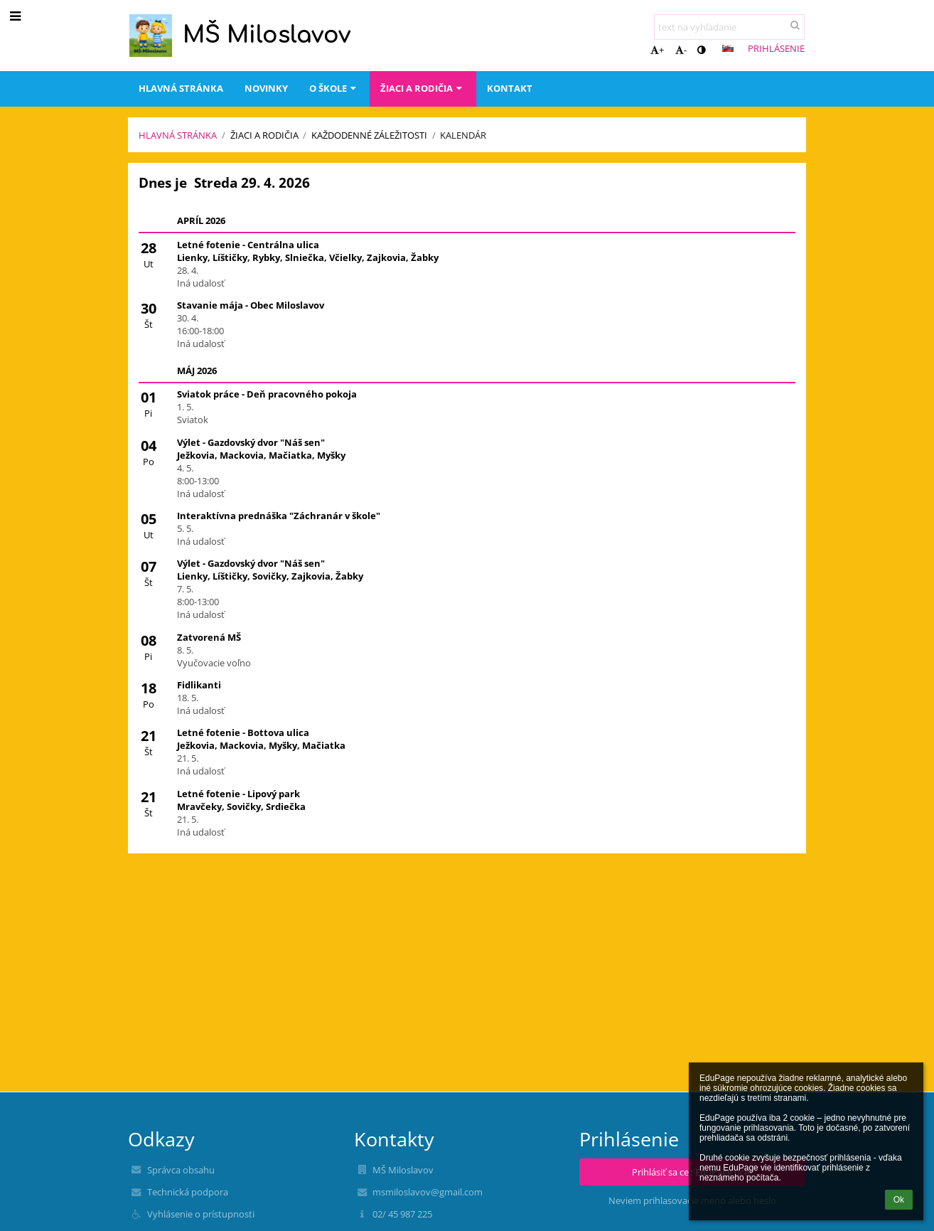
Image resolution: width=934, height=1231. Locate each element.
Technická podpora (187, 1191)
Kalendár (463, 135)
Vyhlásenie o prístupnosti (200, 1214)
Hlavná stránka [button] (181, 88)
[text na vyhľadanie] (729, 27)
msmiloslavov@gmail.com (427, 1191)
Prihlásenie (776, 48)
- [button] (681, 49)
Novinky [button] (266, 88)
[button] (728, 48)
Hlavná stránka (178, 135)
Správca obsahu (181, 1169)
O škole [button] (334, 88)
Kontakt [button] (509, 88)
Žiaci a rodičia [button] (422, 88)
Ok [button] (898, 1200)
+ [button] (657, 49)
